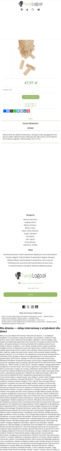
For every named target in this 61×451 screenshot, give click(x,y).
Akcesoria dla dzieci (30, 219)
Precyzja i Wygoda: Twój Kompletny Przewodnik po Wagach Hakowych (30, 257)
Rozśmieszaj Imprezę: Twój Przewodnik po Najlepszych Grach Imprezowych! (30, 254)
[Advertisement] (30, 25)
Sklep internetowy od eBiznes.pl (30, 313)
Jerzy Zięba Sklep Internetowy (18, 316)
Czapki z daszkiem (30, 234)
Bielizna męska (30, 228)
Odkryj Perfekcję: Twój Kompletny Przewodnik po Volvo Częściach (30, 260)
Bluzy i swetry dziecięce (30, 231)
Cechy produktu (30, 123)
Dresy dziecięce (30, 242)
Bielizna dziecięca (30, 225)
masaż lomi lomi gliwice (9, 318)
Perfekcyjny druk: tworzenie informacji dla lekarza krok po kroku (30, 263)
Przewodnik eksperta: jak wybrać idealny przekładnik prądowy (30, 266)
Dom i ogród (30, 239)
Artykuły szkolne (30, 222)
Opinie (30, 128)
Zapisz (30, 295)
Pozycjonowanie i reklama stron (40, 303)
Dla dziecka (30, 236)
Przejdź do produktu (30, 97)
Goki (10, 90)
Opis (30, 119)
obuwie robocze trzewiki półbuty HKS (13, 320)
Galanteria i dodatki (30, 245)
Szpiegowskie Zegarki (8, 323)
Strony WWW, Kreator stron (19, 303)
